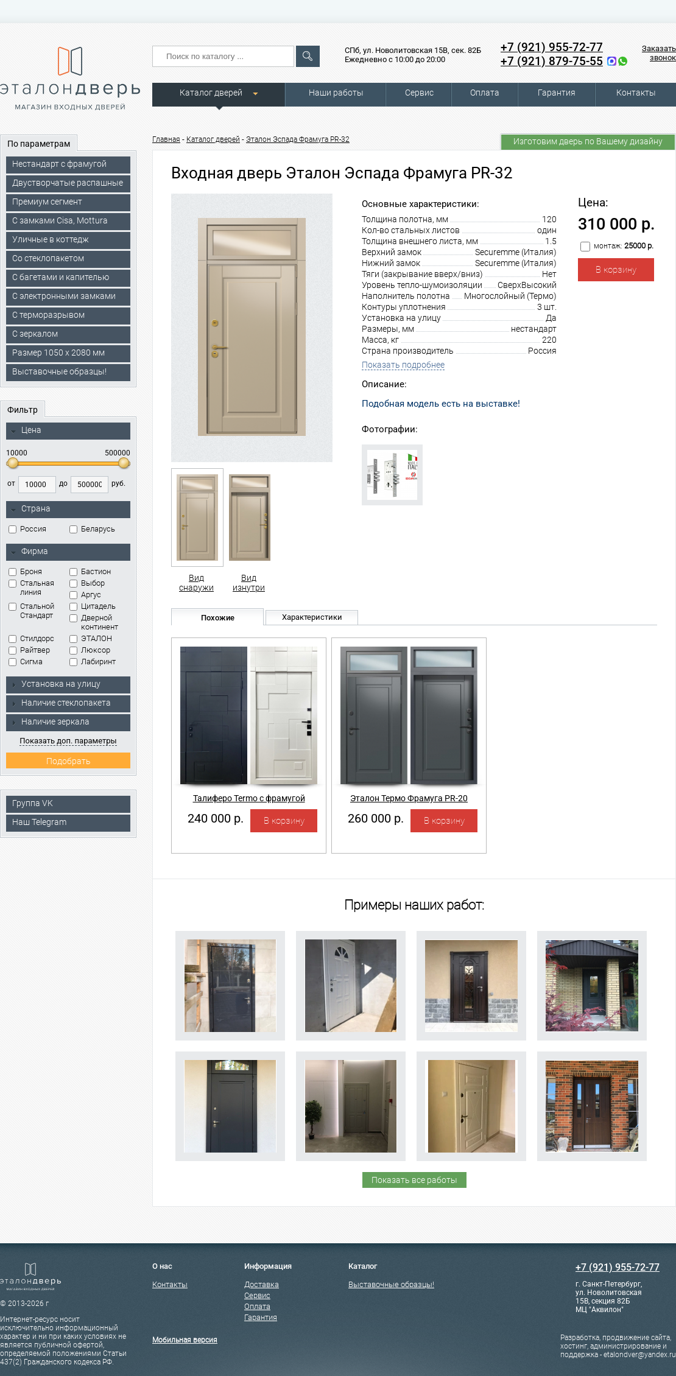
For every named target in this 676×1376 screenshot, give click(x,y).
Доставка (261, 1284)
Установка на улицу (55, 684)
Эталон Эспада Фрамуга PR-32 (298, 139)
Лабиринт (92, 661)
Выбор (87, 583)
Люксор (89, 650)
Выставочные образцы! (59, 371)
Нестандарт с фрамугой (59, 164)
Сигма (26, 661)
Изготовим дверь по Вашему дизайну (588, 141)
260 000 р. (376, 818)
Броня (25, 571)
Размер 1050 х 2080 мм (58, 352)
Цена (25, 430)
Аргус (85, 594)
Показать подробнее (403, 365)
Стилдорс (31, 638)
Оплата (484, 92)
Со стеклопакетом (48, 258)
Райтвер (29, 650)
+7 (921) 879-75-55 (552, 61)
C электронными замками (64, 296)
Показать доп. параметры (67, 740)
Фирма (29, 551)
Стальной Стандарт (31, 611)
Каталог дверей (211, 92)
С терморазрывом (48, 315)
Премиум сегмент (47, 201)
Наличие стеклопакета (60, 702)
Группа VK (32, 803)
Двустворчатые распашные (67, 183)
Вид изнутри (249, 530)
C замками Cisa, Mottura (60, 220)
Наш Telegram (39, 822)
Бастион (90, 571)
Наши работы (336, 92)
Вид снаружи (196, 530)
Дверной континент (93, 622)
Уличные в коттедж (50, 239)
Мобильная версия (184, 1340)
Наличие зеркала (50, 721)
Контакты (636, 92)
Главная (166, 139)
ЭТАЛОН (90, 638)
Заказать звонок (659, 53)
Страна (30, 509)
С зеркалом (35, 334)
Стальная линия (31, 587)
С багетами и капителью (60, 277)
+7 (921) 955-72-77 (552, 47)
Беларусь (92, 528)
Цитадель (92, 606)
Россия (27, 528)
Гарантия (557, 92)
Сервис (419, 92)
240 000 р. (216, 818)
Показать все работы (414, 1180)
